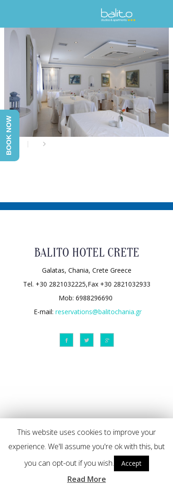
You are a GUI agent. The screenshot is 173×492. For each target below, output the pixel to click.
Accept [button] (131, 463)
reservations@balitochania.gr (98, 311)
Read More (86, 479)
